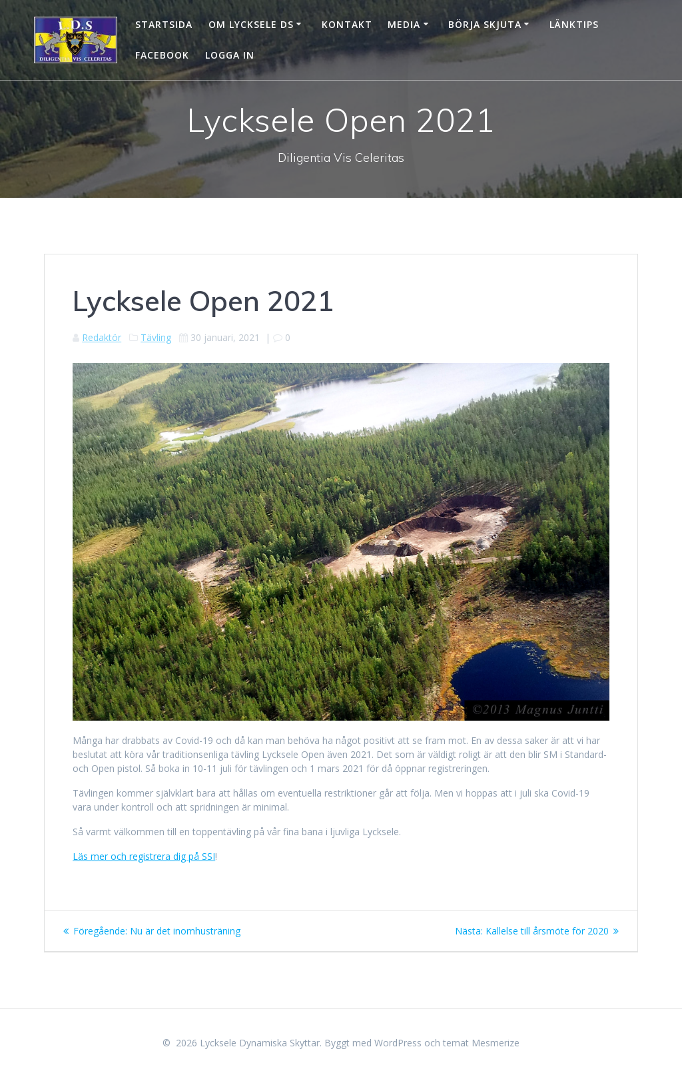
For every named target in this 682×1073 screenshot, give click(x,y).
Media (404, 24)
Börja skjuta (484, 24)
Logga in (229, 55)
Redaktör (101, 337)
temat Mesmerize (481, 1042)
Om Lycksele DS (251, 24)
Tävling (156, 337)
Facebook (162, 55)
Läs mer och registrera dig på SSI (144, 856)
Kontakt (347, 24)
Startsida (163, 24)
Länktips (574, 24)
